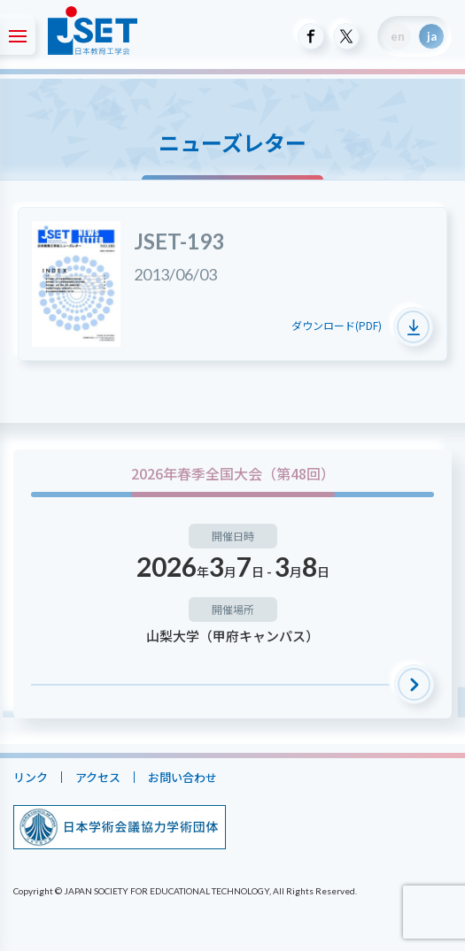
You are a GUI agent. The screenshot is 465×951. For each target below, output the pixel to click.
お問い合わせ (182, 777)
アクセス (97, 777)
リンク (30, 777)
